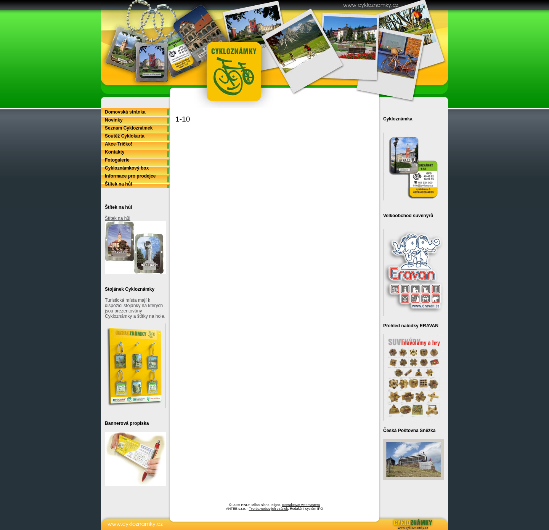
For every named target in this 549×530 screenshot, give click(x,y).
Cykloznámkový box (127, 168)
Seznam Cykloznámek (128, 128)
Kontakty (114, 152)
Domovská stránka (125, 112)
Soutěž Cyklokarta (124, 136)
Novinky (114, 120)
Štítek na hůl (118, 184)
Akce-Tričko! (118, 144)
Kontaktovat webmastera (301, 505)
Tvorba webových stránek (268, 509)
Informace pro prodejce (130, 176)
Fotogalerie (117, 160)
